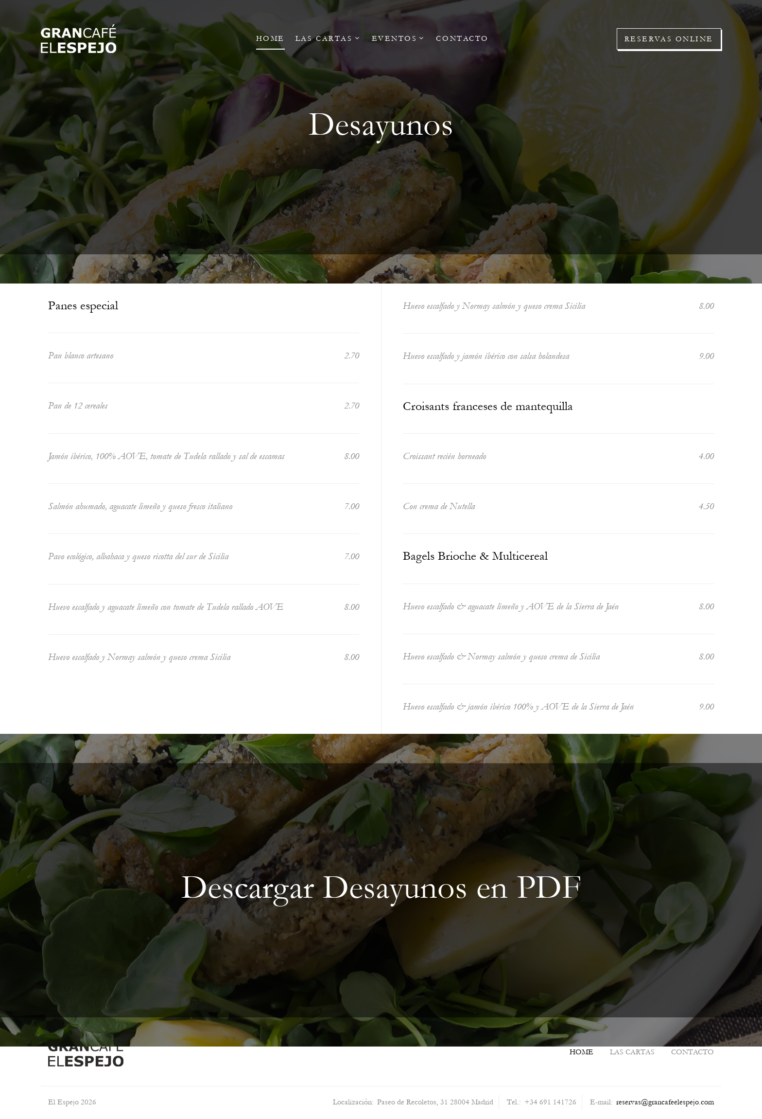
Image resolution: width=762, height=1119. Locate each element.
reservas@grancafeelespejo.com (665, 1102)
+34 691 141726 (550, 1102)
